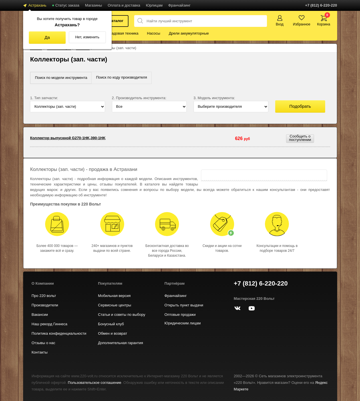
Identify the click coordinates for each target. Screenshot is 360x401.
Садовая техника (123, 33)
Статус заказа (67, 5)
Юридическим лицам (182, 323)
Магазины (93, 5)
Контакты (40, 352)
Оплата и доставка (124, 5)
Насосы (153, 33)
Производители (45, 305)
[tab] (61, 78)
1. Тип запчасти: (44, 98)
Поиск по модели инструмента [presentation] (61, 77)
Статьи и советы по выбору (121, 314)
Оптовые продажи (180, 314)
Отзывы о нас (43, 343)
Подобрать (300, 106)
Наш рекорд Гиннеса (49, 324)
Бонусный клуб (111, 324)
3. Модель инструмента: (214, 98)
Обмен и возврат (112, 333)
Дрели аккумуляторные (189, 33)
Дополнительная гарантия (120, 343)
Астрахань (38, 5)
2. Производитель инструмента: (139, 98)
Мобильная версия (114, 296)
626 (242, 138)
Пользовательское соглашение (94, 382)
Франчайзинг (179, 5)
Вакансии (40, 314)
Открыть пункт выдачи (183, 305)
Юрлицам (154, 5)
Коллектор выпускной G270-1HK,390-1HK (67, 138)
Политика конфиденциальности (59, 333)
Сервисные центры (114, 305)
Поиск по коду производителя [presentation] (121, 77)
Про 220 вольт (44, 296)
